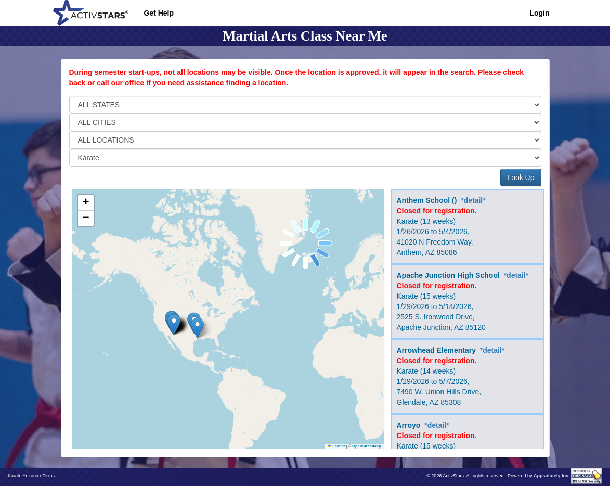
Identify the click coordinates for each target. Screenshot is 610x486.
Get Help (159, 13)
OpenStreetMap (366, 446)
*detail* (473, 200)
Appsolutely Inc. (552, 475)
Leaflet (336, 446)
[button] (197, 328)
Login (539, 13)
